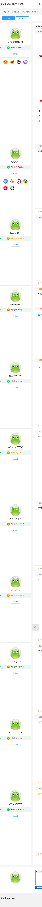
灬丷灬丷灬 (15, 590)
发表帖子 (22, 18)
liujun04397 (15, 233)
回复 (8, 18)
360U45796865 (15, 733)
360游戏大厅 (11, 899)
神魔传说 (6, 12)
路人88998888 (15, 376)
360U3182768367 (15, 447)
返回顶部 (35, 627)
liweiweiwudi (15, 304)
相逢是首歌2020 (15, 42)
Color (39, 871)
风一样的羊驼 (15, 519)
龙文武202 (15, 162)
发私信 (15, 54)
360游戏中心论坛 (13, 4)
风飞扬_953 (15, 661)
